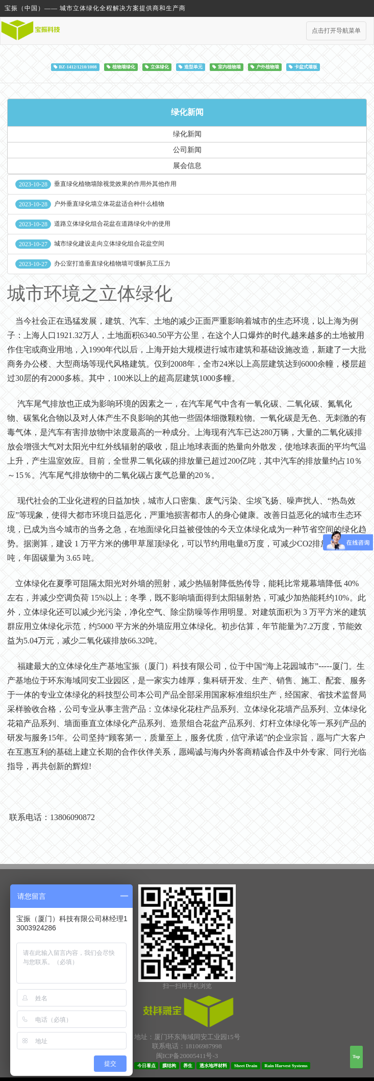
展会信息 (187, 166)
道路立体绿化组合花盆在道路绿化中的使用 (112, 223)
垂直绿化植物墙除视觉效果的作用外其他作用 (115, 183)
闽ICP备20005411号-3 (187, 1056)
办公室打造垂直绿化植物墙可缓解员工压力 (112, 263)
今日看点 (146, 1065)
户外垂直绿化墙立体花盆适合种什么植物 (109, 203)
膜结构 (169, 1065)
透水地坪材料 (213, 1065)
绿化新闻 (187, 112)
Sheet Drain (246, 1065)
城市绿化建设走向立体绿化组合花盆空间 (109, 243)
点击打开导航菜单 (336, 30)
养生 (187, 1065)
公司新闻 (187, 150)
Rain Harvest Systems (286, 1065)
